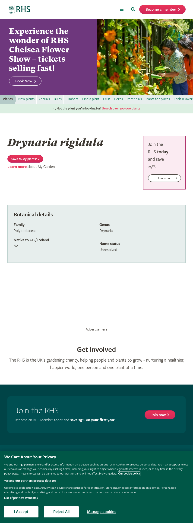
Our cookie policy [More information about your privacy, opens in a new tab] (129, 473)
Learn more (17, 167)
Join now (158, 415)
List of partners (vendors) (21, 498)
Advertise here (97, 329)
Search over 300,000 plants (121, 108)
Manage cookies (101, 511)
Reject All (61, 511)
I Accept (21, 511)
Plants (8, 99)
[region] (96, 487)
